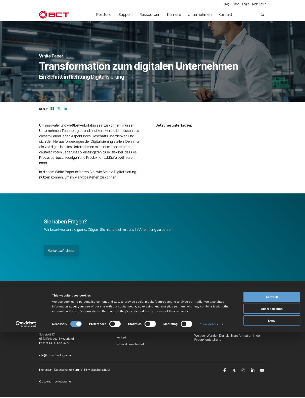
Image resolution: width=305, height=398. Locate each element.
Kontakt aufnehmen (61, 251)
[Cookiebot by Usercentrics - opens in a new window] (25, 390)
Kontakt (225, 15)
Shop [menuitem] (234, 4)
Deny (272, 386)
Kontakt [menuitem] (121, 338)
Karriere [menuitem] (122, 317)
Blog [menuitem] (224, 4)
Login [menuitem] (244, 4)
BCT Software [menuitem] (125, 324)
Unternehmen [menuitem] (125, 311)
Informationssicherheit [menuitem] (130, 344)
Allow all (272, 363)
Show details (209, 390)
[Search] (262, 15)
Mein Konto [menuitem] (259, 4)
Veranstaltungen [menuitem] (127, 331)
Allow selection (272, 375)
